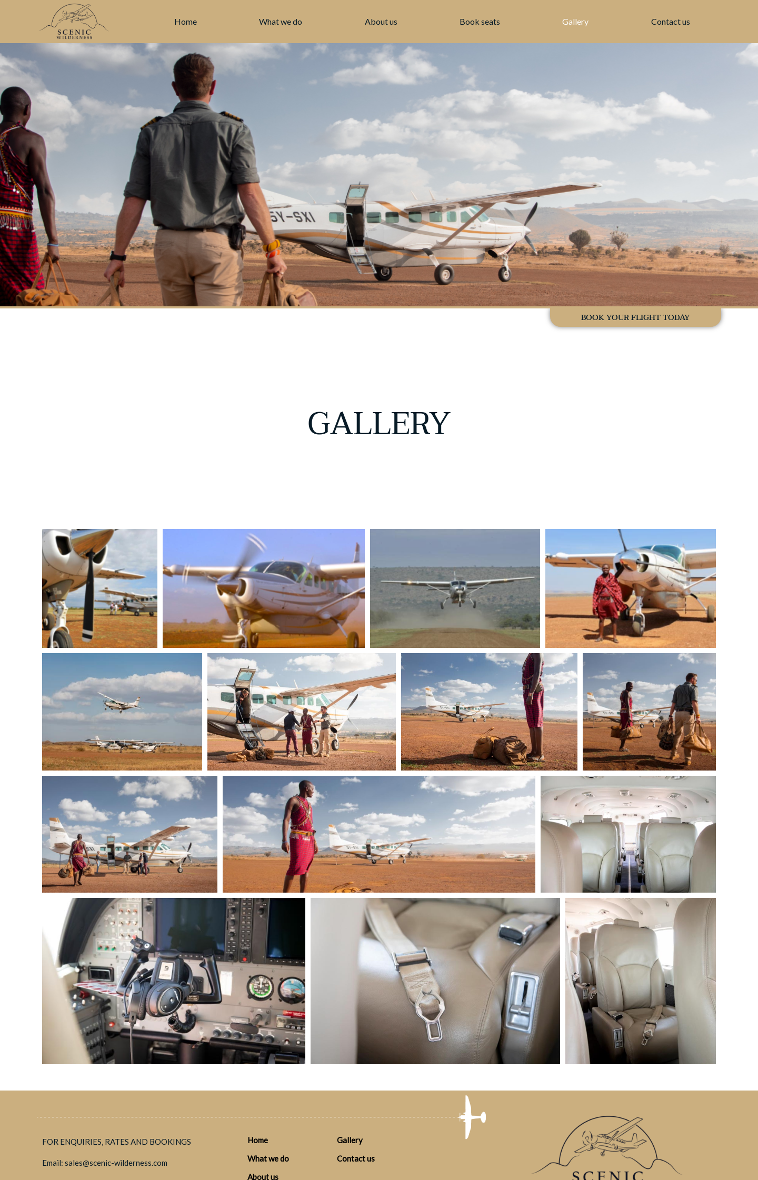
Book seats (480, 21)
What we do (280, 21)
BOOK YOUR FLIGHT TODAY (635, 317)
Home (185, 21)
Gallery (575, 21)
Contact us (670, 21)
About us (381, 21)
